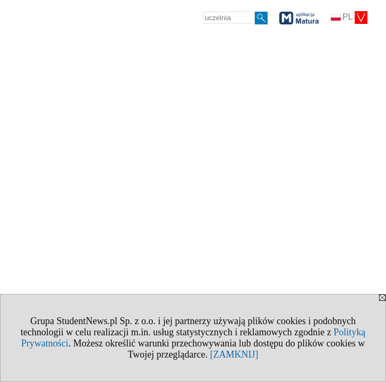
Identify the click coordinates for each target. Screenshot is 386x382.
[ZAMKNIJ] (234, 354)
